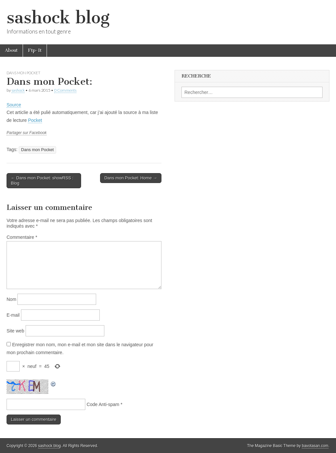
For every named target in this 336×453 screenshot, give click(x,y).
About (11, 50)
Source (14, 104)
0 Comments (65, 90)
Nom (11, 299)
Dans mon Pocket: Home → (130, 177)
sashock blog (58, 18)
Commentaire (22, 237)
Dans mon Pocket (23, 73)
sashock (18, 90)
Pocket (35, 120)
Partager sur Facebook (27, 132)
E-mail (13, 315)
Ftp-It (35, 50)
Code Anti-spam (103, 404)
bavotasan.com (315, 445)
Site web (15, 330)
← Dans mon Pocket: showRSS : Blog (42, 180)
